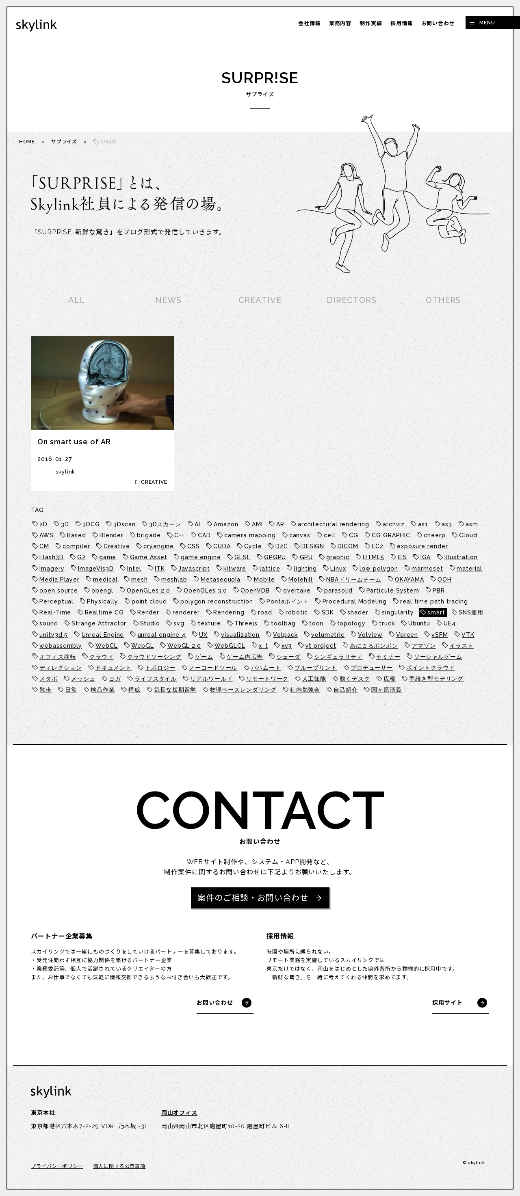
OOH (445, 579)
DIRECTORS (351, 300)
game (108, 557)
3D (65, 524)
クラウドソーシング (154, 656)
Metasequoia (220, 579)
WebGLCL (229, 645)
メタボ (48, 678)
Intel (134, 568)
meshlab (174, 579)
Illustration (461, 557)
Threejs (246, 623)
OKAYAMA (409, 579)
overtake (297, 590)
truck (387, 623)
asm (472, 524)
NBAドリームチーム (353, 579)
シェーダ (289, 656)
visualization (240, 635)
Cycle (253, 546)
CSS (193, 546)
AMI (257, 524)
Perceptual (56, 601)
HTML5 (373, 557)
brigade (148, 535)
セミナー (388, 656)
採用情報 (401, 23)
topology (351, 623)
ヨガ (115, 678)
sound (48, 623)
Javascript (194, 568)
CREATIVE (259, 300)
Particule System (393, 590)
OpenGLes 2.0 (148, 590)
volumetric (327, 635)
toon (316, 623)
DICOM (348, 546)
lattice (270, 568)
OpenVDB (254, 590)
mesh (139, 579)
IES (402, 557)
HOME (27, 142)
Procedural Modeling (355, 601)
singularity (398, 612)
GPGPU (275, 557)
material (469, 568)
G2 (81, 557)
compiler (76, 546)
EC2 (378, 546)
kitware (234, 568)
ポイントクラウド (430, 667)
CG (353, 535)
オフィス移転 (57, 656)
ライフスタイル (155, 678)
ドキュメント (113, 667)
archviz (394, 524)
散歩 (45, 689)
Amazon (226, 524)
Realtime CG (104, 612)
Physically (102, 601)
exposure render (422, 546)
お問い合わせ (438, 23)
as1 (423, 524)
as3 (447, 524)
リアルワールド (211, 678)
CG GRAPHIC (391, 535)
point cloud (149, 601)
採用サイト (447, 1002)
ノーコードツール (213, 667)
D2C (281, 546)
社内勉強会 (305, 689)
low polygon (379, 568)
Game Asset (148, 557)
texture (209, 623)
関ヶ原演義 (386, 689)
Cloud (468, 535)
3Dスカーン (165, 524)
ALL (76, 300)
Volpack (285, 635)
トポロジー (160, 667)
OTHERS (443, 300)
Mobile (264, 579)
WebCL (106, 645)
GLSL (242, 557)
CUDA (222, 546)
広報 (390, 678)
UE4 (450, 623)
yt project (321, 645)
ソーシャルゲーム (438, 656)
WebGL (142, 645)
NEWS (168, 300)
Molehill (300, 579)
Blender (112, 535)
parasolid (338, 590)
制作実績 (371, 23)
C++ (179, 535)
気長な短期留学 (175, 689)
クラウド (101, 656)
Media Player (59, 579)
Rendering (229, 612)
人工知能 (314, 678)
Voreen (407, 635)
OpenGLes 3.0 (205, 590)
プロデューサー (372, 667)
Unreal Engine (103, 635)
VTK (468, 635)
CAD (204, 535)
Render (148, 612)
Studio (150, 623)
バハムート (266, 667)
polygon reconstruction (216, 601)
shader (357, 612)
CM (44, 546)
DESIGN (312, 546)
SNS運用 (471, 612)
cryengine (158, 546)
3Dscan (124, 524)
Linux (338, 568)
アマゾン (424, 645)
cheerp (434, 535)
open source (58, 590)
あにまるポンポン (374, 645)
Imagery (51, 568)
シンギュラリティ (338, 656)
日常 (71, 689)
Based (76, 535)
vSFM (439, 635)
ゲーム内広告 (245, 656)
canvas (299, 535)
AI (197, 524)
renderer (186, 612)
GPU (306, 557)
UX (203, 635)
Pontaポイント (287, 601)
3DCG (91, 524)
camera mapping (250, 535)
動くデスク (355, 678)
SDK (328, 612)
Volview (370, 635)
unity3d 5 (53, 635)
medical (105, 579)
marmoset (427, 568)
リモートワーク (267, 678)
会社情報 (309, 23)
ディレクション (60, 667)
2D (43, 524)
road (265, 612)
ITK (160, 568)
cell (330, 535)
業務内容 (340, 23)
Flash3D (51, 557)
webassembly (60, 645)
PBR (439, 590)
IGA (425, 557)
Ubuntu (419, 623)
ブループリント (316, 667)
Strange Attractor (99, 623)
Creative (117, 546)
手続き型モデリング (436, 678)
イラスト (461, 645)
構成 (134, 689)
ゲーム (204, 656)
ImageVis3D (96, 568)
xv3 (287, 645)
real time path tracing (434, 601)
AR (280, 524)
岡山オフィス (179, 1112)
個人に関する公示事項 (119, 1166)
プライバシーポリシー (57, 1166)
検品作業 (103, 689)
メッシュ (83, 678)
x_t (263, 645)
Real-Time (55, 612)
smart (436, 612)
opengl (102, 590)
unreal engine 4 (162, 635)
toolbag (283, 623)
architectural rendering (333, 524)
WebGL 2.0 (184, 645)
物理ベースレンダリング (243, 689)
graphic (337, 557)
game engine (201, 557)
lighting (305, 568)
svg (178, 623)
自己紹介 (346, 689)
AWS (46, 535)
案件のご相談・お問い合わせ (252, 898)
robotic (297, 612)
